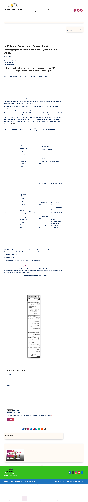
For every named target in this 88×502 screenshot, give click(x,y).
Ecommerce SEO (11, 452)
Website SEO (10, 456)
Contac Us (80, 481)
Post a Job (58, 11)
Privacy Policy (68, 481)
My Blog (9, 454)
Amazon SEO (10, 450)
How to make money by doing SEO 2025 (74, 29)
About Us (75, 481)
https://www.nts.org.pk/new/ (21, 266)
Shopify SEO (15, 454)
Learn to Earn (49, 11)
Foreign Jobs (47, 9)
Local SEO (18, 452)
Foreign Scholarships (38, 11)
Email (8, 380)
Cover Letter (10, 393)
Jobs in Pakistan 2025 (36, 9)
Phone (8, 385)
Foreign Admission (58, 9)
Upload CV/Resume (12, 407)
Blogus (26, 481)
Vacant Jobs (9, 473)
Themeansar (32, 481)
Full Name (9, 374)
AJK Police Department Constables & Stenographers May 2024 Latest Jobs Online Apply (30, 49)
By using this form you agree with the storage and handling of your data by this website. (30, 415)
